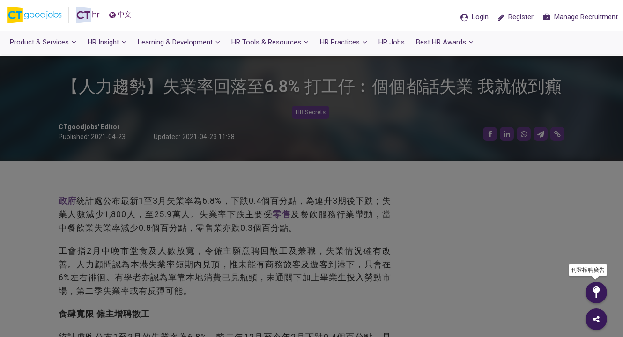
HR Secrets (311, 112)
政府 (67, 201)
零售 (282, 215)
